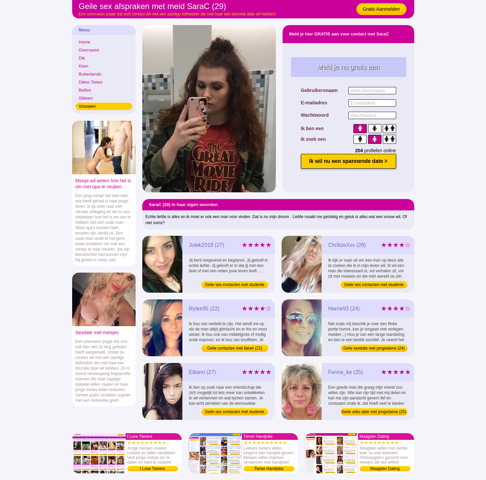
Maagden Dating (384, 468)
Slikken (86, 98)
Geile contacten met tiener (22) (234, 348)
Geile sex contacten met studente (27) (234, 285)
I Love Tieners (152, 468)
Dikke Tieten (91, 82)
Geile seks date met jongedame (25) (374, 411)
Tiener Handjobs (269, 468)
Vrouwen (87, 106)
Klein (84, 66)
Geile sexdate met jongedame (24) (373, 348)
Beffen (85, 90)
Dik (82, 58)
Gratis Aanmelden (381, 9)
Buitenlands (90, 74)
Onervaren (89, 50)
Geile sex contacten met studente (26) (373, 285)
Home (85, 41)
